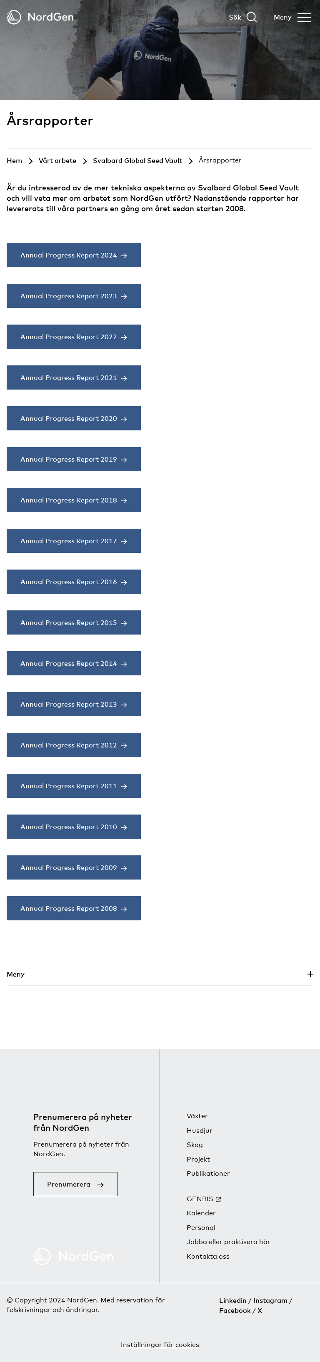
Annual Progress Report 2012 (68, 745)
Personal (201, 1228)
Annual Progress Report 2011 (68, 786)
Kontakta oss (208, 1256)
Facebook (235, 1310)
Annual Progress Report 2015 (68, 622)
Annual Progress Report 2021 (68, 377)
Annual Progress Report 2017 (68, 541)
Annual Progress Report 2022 (68, 336)
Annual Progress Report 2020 (68, 418)
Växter (197, 1116)
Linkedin (233, 1300)
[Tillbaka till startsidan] (40, 17)
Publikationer (208, 1173)
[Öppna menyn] (292, 17)
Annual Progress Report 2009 (68, 867)
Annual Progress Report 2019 (68, 459)
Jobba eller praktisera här (228, 1242)
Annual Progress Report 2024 (68, 255)
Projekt (198, 1159)
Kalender (201, 1213)
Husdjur (199, 1131)
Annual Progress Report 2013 (68, 704)
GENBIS (200, 1199)
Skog (195, 1145)
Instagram (270, 1300)
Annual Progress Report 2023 (68, 296)
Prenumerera (68, 1184)
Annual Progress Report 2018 (68, 500)
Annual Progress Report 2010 (68, 826)
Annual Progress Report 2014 (68, 663)
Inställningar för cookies (160, 1345)
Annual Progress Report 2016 (68, 581)
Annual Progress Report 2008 (68, 908)
